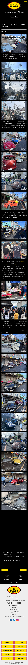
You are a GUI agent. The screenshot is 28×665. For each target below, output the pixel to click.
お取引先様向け (14, 582)
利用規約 (21, 576)
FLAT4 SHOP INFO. (20, 650)
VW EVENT (7, 658)
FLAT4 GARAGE (20, 646)
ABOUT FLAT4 (7, 646)
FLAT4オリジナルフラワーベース (16, 265)
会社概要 (7, 576)
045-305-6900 (15, 603)
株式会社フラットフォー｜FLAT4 (14, 6)
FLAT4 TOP (7, 642)
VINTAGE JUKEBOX (20, 658)
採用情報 (21, 579)
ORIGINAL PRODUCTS (7, 650)
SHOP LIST (7, 654)
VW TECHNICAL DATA (20, 654)
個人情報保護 (7, 579)
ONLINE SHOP (20, 642)
